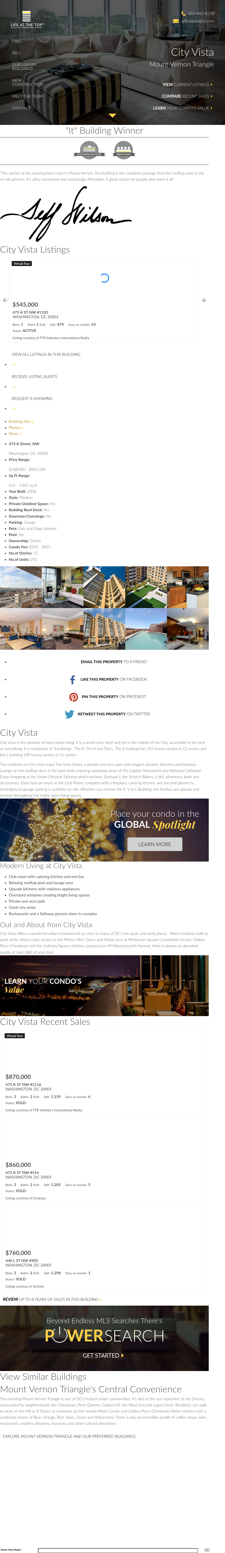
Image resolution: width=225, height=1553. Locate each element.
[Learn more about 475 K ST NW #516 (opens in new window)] (104, 1160)
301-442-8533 (201, 13)
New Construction (27, 82)
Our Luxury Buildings (24, 66)
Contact (21, 108)
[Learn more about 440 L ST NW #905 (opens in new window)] (104, 1248)
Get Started (101, 1355)
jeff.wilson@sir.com (198, 20)
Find (17, 40)
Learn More (154, 844)
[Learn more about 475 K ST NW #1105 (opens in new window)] (104, 300)
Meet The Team (27, 96)
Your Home (14, 1549)
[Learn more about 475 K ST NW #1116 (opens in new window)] (104, 1072)
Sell (16, 52)
